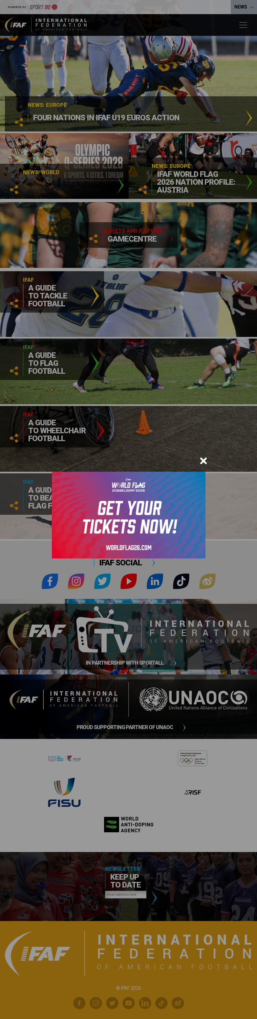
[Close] (203, 460)
